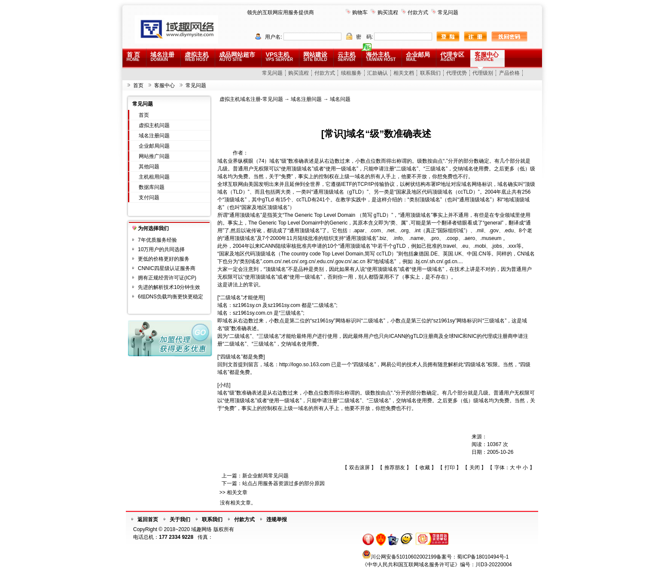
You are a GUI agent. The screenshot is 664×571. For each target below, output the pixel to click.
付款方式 (418, 12)
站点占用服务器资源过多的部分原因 (283, 483)
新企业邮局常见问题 (265, 476)
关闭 (474, 468)
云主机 (347, 56)
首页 (138, 85)
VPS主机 (279, 56)
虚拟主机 (197, 56)
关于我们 (180, 519)
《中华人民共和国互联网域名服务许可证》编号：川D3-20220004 (437, 565)
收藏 (425, 468)
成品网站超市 (237, 56)
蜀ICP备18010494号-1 (483, 557)
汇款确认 (377, 73)
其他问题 (149, 167)
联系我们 (430, 73)
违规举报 (276, 519)
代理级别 (482, 73)
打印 (450, 468)
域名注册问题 (154, 136)
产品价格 (509, 73)
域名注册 (162, 56)
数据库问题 (151, 187)
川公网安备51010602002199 (403, 557)
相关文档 (403, 73)
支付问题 (149, 197)
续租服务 (351, 73)
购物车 (360, 12)
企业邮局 (418, 56)
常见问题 (448, 12)
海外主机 (381, 56)
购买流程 (388, 12)
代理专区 (452, 56)
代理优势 (456, 73)
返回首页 (147, 519)
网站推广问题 (154, 156)
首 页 (133, 56)
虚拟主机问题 (154, 125)
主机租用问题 (154, 177)
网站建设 (315, 56)
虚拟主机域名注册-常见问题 (251, 99)
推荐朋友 (394, 468)
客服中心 (487, 56)
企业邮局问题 (154, 146)
